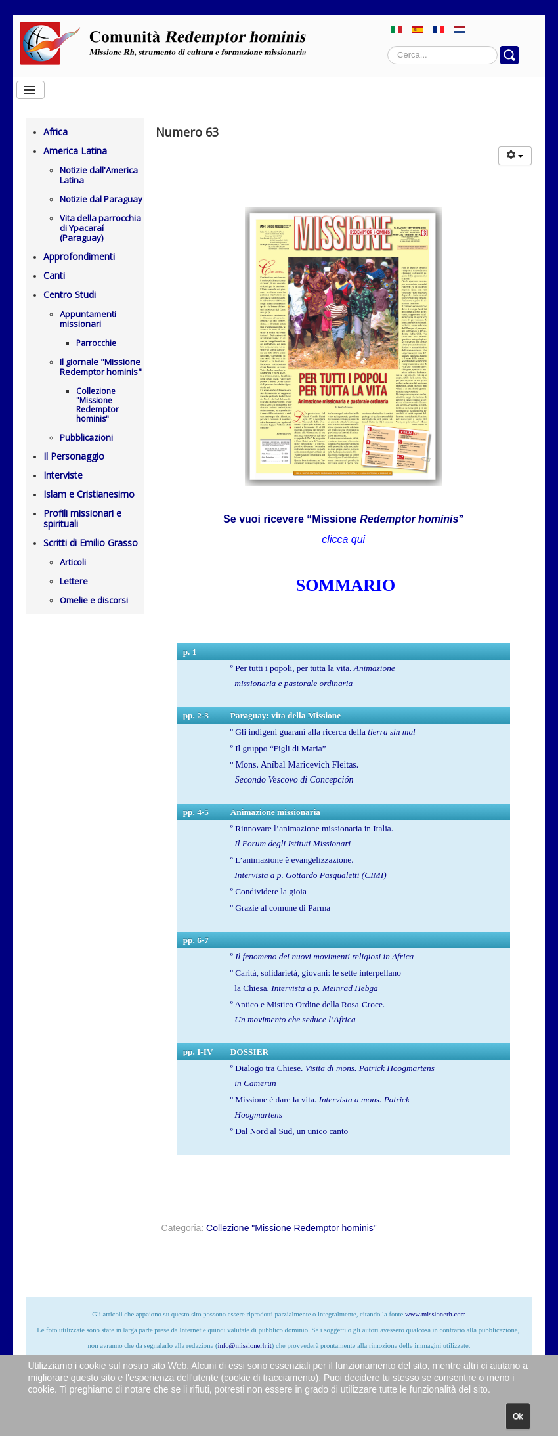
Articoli (73, 562)
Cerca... (387, 46)
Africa (55, 131)
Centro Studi (69, 294)
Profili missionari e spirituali (82, 518)
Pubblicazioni (86, 437)
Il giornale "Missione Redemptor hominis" (101, 367)
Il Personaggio (73, 456)
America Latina (75, 150)
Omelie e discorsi (94, 600)
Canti (54, 275)
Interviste (63, 475)
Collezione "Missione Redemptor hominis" (97, 404)
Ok (518, 1416)
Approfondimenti (79, 256)
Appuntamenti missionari (88, 319)
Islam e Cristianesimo (89, 494)
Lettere (74, 581)
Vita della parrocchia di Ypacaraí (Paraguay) (100, 228)
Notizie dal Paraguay (101, 199)
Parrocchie (96, 343)
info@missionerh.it (244, 1345)
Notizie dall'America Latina (99, 175)
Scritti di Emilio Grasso (90, 542)
